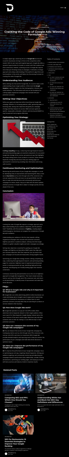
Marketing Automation (53, 134)
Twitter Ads (50, 138)
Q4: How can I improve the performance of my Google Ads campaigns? (57, 94)
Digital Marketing (51, 124)
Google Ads (50, 129)
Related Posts (53, 100)
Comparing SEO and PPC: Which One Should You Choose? (56, 104)
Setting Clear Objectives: (54, 64)
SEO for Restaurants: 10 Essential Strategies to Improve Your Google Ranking (58, 115)
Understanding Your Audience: (56, 62)
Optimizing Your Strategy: (55, 66)
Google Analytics (51, 131)
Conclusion (51, 72)
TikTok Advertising (52, 136)
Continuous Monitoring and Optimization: (55, 69)
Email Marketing (51, 128)
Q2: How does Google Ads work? (56, 83)
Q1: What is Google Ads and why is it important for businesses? (57, 79)
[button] (63, 8)
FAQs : (49, 75)
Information (34, 28)
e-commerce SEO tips (52, 126)
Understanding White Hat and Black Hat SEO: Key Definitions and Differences (57, 109)
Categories (51, 98)
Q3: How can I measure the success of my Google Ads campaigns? (57, 88)
